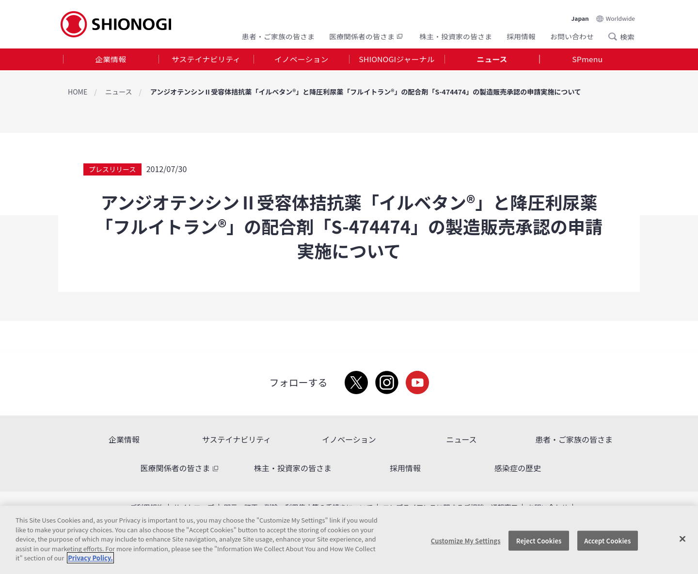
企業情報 (110, 60)
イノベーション (301, 60)
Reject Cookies (539, 540)
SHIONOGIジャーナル (396, 60)
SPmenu (587, 60)
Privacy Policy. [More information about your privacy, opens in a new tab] (90, 557)
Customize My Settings (466, 540)
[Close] (682, 538)
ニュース (491, 60)
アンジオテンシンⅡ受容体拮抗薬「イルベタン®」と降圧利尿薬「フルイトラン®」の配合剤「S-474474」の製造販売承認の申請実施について (365, 91)
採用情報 (521, 35)
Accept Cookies (607, 540)
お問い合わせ (572, 35)
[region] (349, 540)
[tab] (111, 60)
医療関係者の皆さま (367, 35)
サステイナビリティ (206, 60)
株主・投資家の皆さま (455, 35)
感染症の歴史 (517, 468)
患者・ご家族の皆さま (278, 35)
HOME (77, 91)
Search (615, 35)
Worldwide (620, 15)
